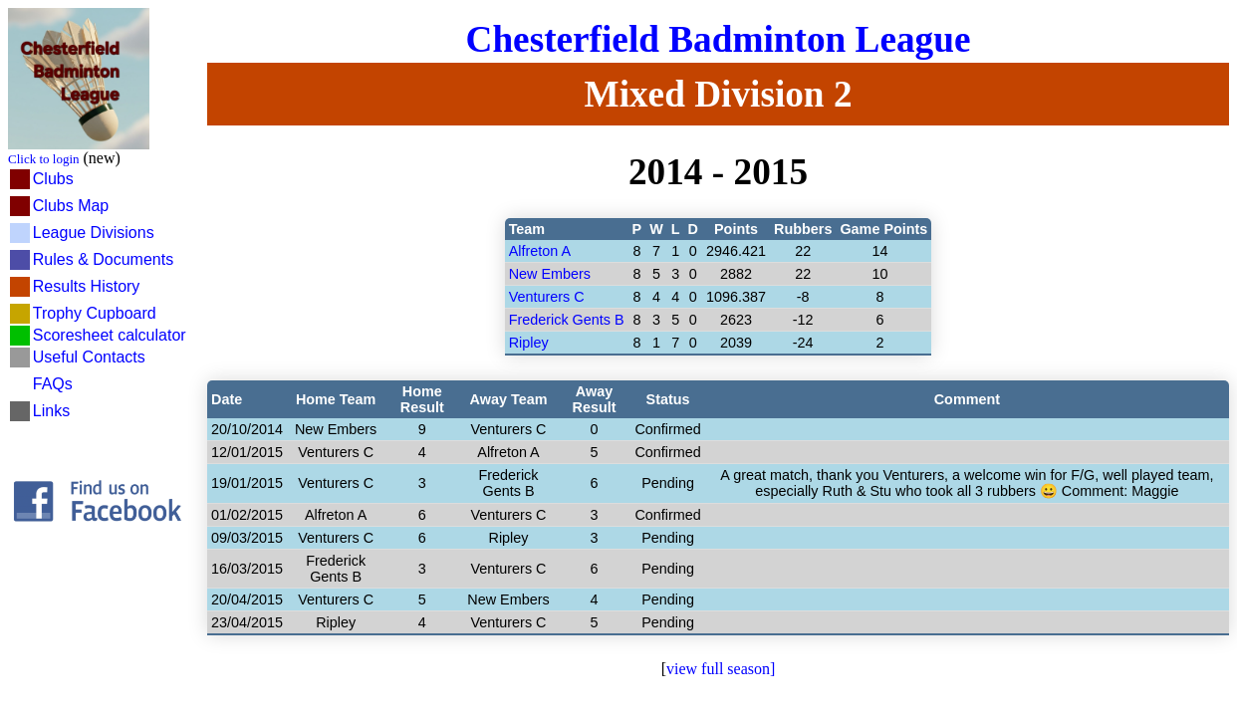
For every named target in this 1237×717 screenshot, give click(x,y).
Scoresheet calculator (109, 335)
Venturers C (547, 297)
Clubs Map (71, 205)
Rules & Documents (103, 259)
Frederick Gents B (566, 320)
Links (51, 410)
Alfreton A (540, 251)
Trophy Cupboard (94, 313)
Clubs (53, 178)
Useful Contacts (89, 357)
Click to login (44, 158)
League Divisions (93, 232)
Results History (86, 286)
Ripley (529, 343)
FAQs (53, 383)
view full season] (720, 668)
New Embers (550, 274)
